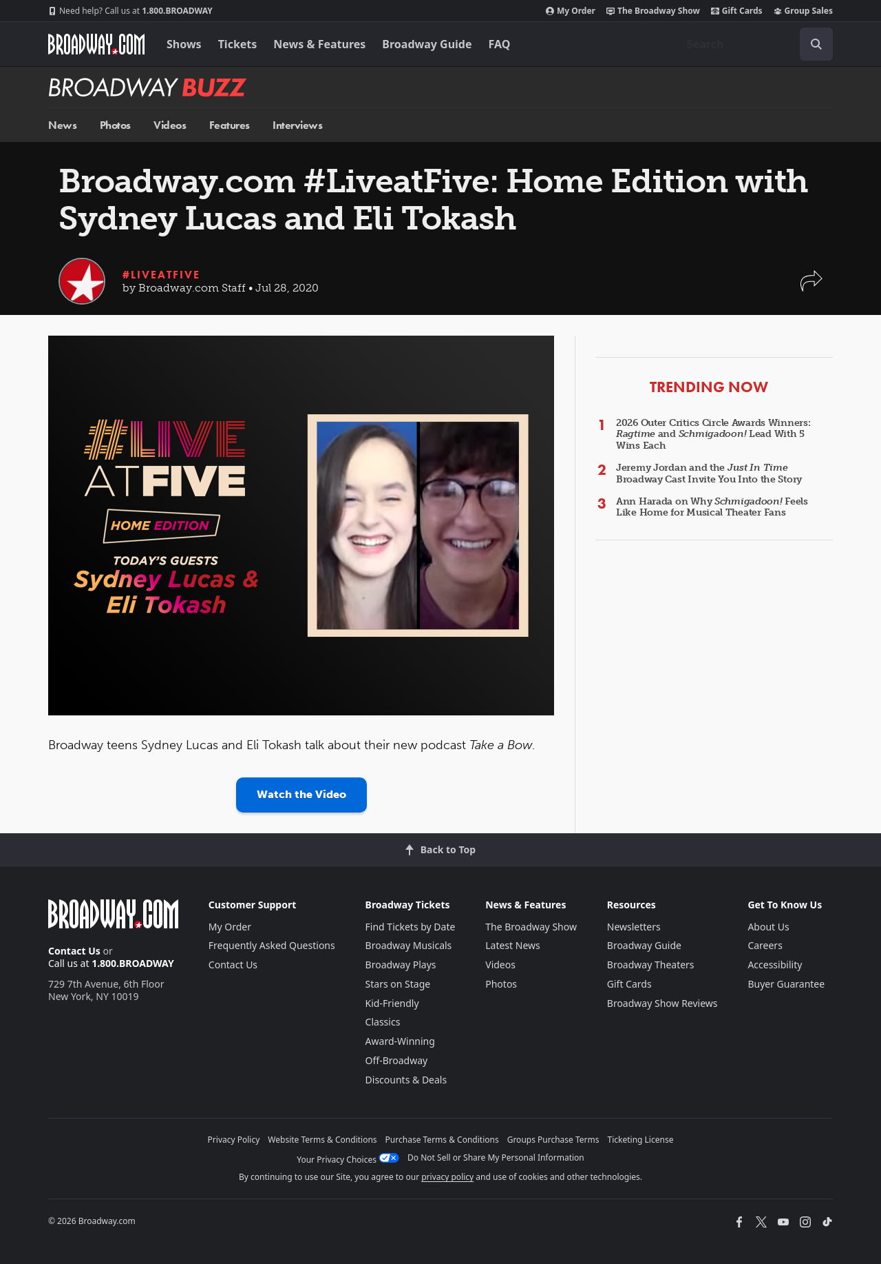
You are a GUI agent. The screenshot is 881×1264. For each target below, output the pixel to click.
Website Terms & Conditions (322, 1139)
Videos (169, 125)
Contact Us (74, 950)
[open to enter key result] (816, 44)
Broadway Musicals (408, 945)
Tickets (237, 44)
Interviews (297, 125)
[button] (811, 287)
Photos (115, 125)
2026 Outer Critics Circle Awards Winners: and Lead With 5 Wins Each (713, 434)
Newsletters (634, 926)
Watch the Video (301, 794)
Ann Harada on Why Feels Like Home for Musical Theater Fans (712, 507)
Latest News (512, 945)
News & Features (319, 44)
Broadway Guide (426, 44)
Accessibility (774, 964)
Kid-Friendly (392, 1003)
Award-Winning (400, 1041)
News (62, 125)
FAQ (500, 44)
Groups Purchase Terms (553, 1139)
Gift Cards (737, 11)
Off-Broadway (396, 1060)
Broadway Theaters (650, 964)
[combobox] (754, 44)
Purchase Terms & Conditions (442, 1139)
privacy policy (447, 1177)
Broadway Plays (400, 964)
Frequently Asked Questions (272, 945)
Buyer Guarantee (786, 983)
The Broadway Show (653, 11)
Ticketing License (641, 1139)
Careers (764, 945)
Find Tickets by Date (410, 926)
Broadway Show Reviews (662, 1003)
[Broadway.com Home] (96, 44)
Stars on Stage (398, 983)
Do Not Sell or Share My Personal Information (495, 1157)
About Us (768, 926)
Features (229, 125)
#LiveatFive (161, 274)
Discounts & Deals (406, 1079)
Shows (184, 44)
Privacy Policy (234, 1139)
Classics (383, 1021)
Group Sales (803, 11)
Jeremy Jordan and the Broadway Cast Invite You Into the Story (709, 473)
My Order (570, 11)
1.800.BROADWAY (130, 11)
